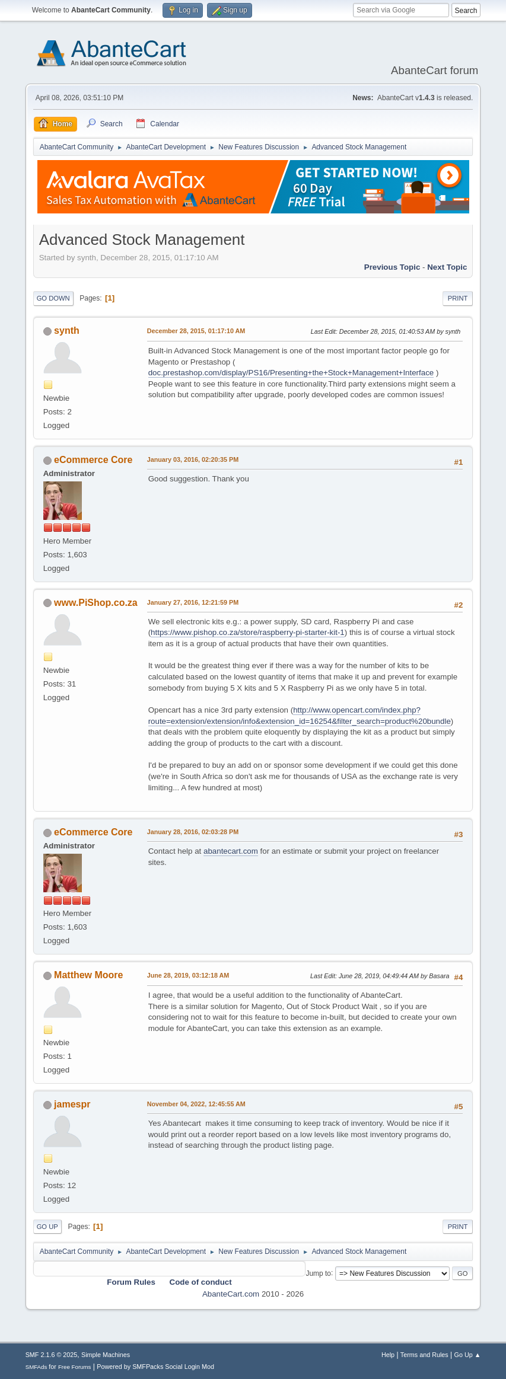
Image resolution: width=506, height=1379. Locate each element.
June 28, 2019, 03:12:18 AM (188, 975)
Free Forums (74, 1367)
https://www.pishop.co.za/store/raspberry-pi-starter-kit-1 (248, 632)
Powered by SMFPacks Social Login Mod (155, 1366)
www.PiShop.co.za (96, 603)
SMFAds (36, 1367)
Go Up (47, 1226)
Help (387, 1354)
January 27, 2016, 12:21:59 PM (193, 602)
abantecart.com (230, 851)
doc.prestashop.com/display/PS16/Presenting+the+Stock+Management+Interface (291, 372)
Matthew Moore (88, 975)
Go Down (53, 298)
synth (66, 330)
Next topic (447, 267)
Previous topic (392, 267)
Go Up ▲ (467, 1354)
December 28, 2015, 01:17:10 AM (196, 330)
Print (458, 298)
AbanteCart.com (230, 1293)
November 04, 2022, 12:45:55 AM (196, 1103)
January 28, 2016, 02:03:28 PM (193, 831)
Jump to (318, 1273)
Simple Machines (105, 1354)
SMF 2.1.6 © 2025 (52, 1354)
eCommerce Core (93, 460)
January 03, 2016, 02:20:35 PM (193, 459)
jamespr (72, 1104)
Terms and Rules (424, 1354)
